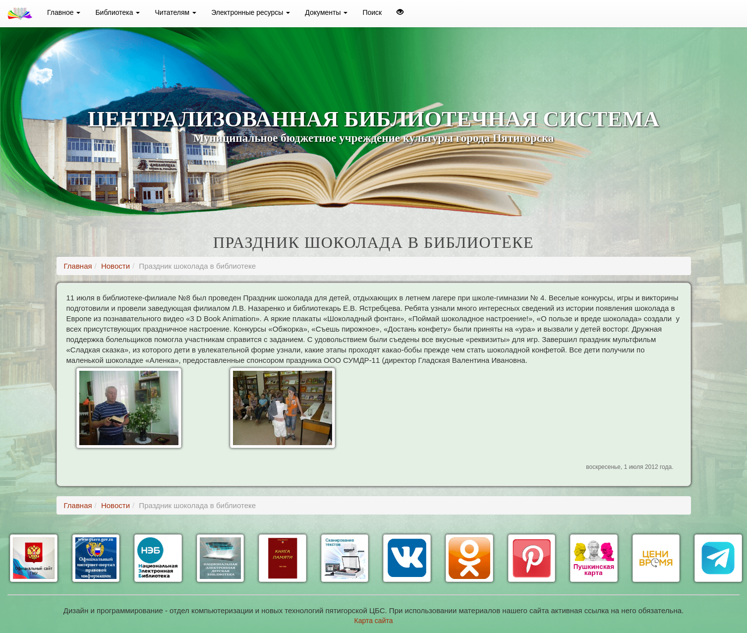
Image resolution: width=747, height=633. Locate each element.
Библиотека (117, 12)
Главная (78, 266)
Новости (115, 266)
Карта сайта (373, 621)
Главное (63, 12)
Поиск (372, 12)
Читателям (175, 12)
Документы (326, 12)
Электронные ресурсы (250, 12)
